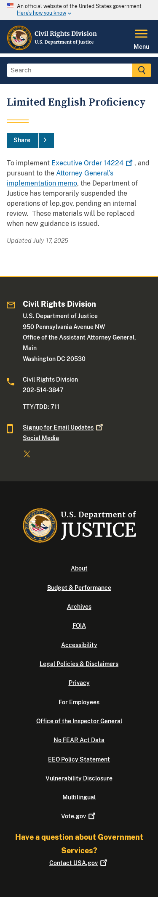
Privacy (79, 682)
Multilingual (79, 797)
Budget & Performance (79, 587)
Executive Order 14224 (92, 163)
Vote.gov (79, 816)
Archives (79, 606)
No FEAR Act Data (79, 740)
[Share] (30, 140)
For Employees (79, 702)
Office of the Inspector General (79, 721)
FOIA (79, 625)
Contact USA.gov (79, 863)
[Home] (52, 48)
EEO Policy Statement (79, 759)
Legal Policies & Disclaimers (79, 664)
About (79, 568)
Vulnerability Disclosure (79, 778)
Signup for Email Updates (63, 427)
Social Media (41, 438)
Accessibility (79, 645)
